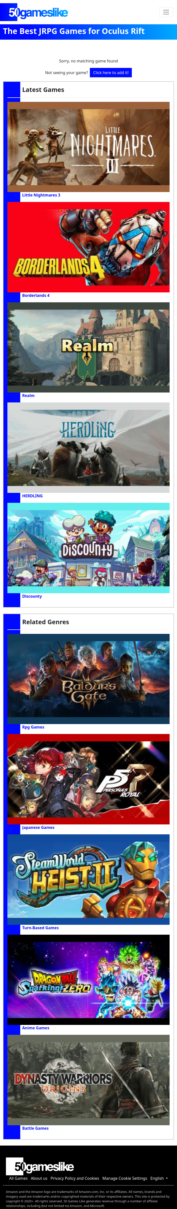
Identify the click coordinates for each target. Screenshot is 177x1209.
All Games (18, 1178)
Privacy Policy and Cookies (75, 1178)
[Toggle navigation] (166, 12)
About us (39, 1178)
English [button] (157, 1178)
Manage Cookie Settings (124, 1178)
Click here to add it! (111, 72)
